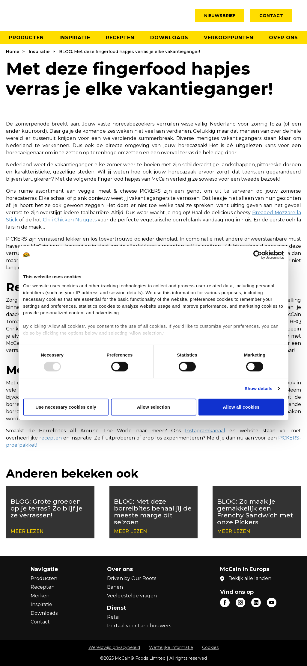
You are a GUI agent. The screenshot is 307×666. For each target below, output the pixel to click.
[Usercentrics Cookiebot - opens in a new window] (257, 254)
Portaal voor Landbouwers (139, 626)
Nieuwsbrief (219, 15)
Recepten (120, 37)
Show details (259, 388)
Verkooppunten (228, 37)
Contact (271, 15)
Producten (26, 37)
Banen (115, 587)
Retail (114, 617)
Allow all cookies (241, 406)
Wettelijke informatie (171, 647)
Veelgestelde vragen (132, 596)
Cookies (210, 647)
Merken (40, 596)
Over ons (283, 37)
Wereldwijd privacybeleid (114, 647)
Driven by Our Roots (131, 578)
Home (12, 51)
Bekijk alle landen (249, 578)
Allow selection (153, 406)
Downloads (169, 37)
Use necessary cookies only (65, 406)
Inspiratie (74, 37)
